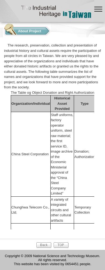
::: (1, 30)
